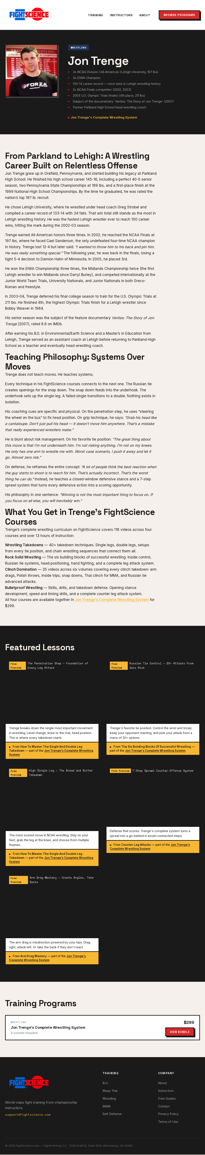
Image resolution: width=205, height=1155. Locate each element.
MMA (106, 1107)
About (144, 15)
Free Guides (167, 1099)
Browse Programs (179, 15)
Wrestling (109, 1099)
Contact (164, 1107)
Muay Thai (109, 1091)
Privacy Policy (168, 1114)
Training (95, 15)
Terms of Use (168, 1122)
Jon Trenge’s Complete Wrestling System (112, 600)
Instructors (121, 15)
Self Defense (112, 1114)
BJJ (105, 1084)
